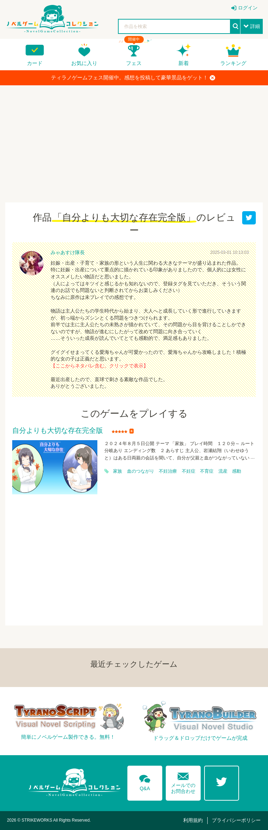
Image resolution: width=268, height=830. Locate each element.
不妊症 (188, 471)
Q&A (145, 781)
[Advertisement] (134, 141)
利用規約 (193, 820)
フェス (134, 63)
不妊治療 (168, 471)
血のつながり (140, 471)
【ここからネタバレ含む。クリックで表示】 (99, 366)
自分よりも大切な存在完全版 (57, 430)
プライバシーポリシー (236, 820)
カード (35, 63)
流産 (223, 471)
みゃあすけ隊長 (68, 252)
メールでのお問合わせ (183, 781)
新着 (183, 63)
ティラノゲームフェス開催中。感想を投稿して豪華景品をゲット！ (133, 77)
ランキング (233, 63)
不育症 (207, 471)
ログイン (248, 7)
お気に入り (84, 63)
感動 (236, 471)
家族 (117, 471)
